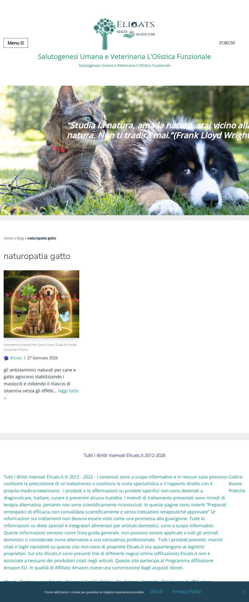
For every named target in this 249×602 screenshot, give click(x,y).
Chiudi (156, 591)
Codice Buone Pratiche (237, 484)
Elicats (16, 358)
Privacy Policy (187, 591)
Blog (20, 238)
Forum (227, 43)
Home (8, 238)
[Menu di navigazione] (16, 43)
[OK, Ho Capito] (242, 591)
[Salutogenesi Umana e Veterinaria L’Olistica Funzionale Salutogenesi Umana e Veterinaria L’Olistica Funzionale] (124, 43)
